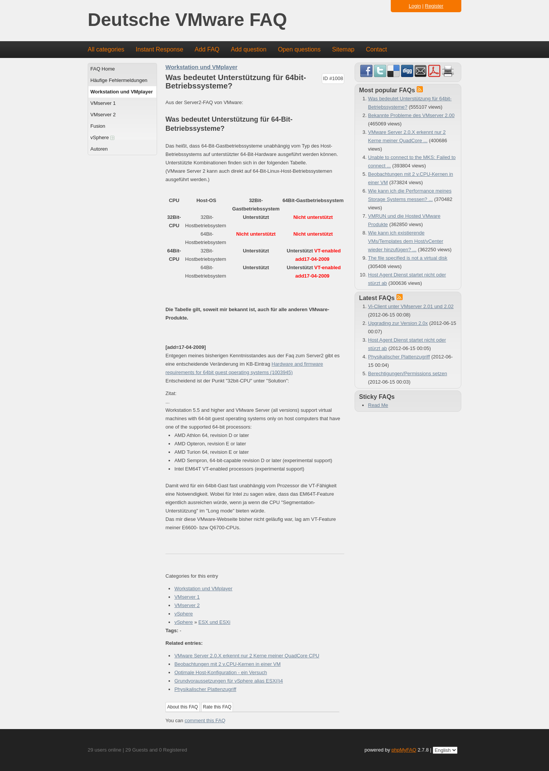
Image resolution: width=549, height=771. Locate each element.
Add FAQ (207, 49)
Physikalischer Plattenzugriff (205, 689)
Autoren (99, 149)
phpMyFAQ (404, 750)
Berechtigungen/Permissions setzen (407, 373)
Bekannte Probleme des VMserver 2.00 (411, 115)
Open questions (299, 49)
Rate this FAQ (217, 707)
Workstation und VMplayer (121, 92)
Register (434, 6)
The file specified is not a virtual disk (407, 258)
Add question (248, 49)
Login (415, 6)
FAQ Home (102, 69)
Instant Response (159, 49)
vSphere (102, 137)
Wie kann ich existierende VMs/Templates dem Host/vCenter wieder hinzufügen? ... (405, 241)
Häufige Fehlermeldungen (119, 80)
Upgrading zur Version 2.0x (398, 323)
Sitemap (343, 49)
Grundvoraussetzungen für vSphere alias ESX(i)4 (228, 681)
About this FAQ (182, 707)
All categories (106, 49)
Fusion (97, 126)
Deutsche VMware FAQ (187, 20)
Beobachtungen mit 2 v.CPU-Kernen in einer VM (227, 664)
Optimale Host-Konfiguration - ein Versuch (220, 672)
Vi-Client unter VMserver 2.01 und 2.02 (411, 306)
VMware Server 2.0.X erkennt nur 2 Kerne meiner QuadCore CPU (246, 656)
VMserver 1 (103, 103)
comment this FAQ (205, 720)
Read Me (378, 405)
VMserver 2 (103, 114)
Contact (376, 49)
